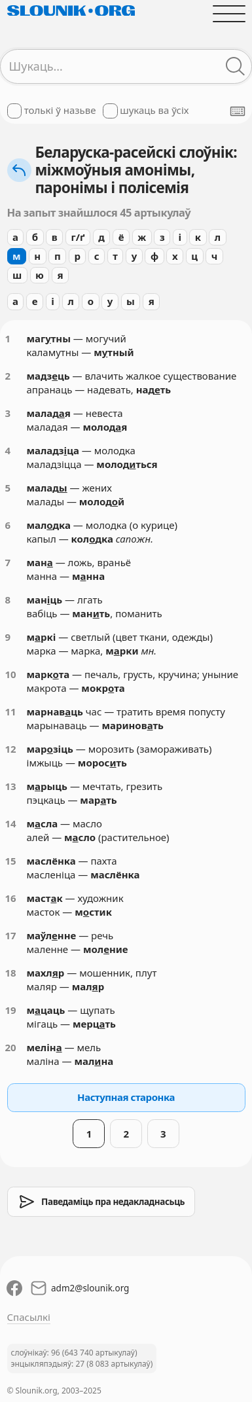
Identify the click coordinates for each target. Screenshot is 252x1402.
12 (10, 748)
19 (10, 1009)
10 (10, 674)
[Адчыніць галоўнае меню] (229, 13)
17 (10, 935)
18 (10, 972)
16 (10, 898)
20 (10, 1047)
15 (10, 860)
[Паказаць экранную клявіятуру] (237, 111)
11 (10, 711)
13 (10, 786)
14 (10, 823)
